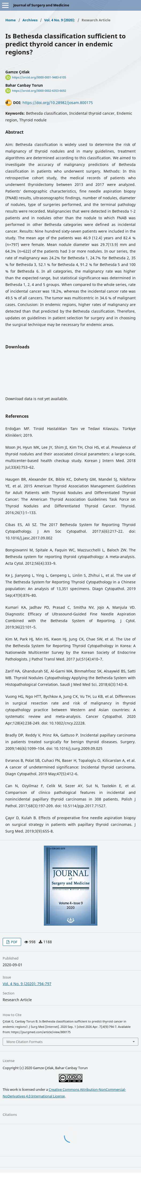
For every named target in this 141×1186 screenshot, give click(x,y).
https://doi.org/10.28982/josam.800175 (57, 102)
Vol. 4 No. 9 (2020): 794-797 (27, 983)
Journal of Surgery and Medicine (41, 5)
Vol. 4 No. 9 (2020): (59, 20)
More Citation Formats (24, 1041)
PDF (13, 942)
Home (10, 20)
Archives (29, 20)
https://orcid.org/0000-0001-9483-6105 (39, 77)
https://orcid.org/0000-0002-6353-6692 (39, 91)
